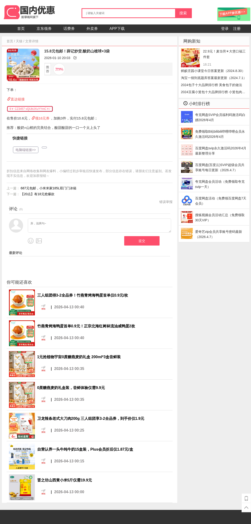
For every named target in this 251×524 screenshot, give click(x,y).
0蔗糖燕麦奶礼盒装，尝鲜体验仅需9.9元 (71, 388)
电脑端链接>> (26, 150)
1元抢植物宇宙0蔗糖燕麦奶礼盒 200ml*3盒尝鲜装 (79, 357)
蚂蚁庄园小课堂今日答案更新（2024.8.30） (213, 71)
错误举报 (166, 202)
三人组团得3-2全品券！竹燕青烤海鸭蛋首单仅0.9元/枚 (82, 295)
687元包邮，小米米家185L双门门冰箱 (48, 188)
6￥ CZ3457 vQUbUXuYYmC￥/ (30, 109)
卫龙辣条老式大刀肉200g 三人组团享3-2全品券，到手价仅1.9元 (90, 419)
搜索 (183, 13)
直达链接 (18, 99)
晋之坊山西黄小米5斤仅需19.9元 (64, 480)
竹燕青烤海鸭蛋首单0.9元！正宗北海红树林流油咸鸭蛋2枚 (86, 326)
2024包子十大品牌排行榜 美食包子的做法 (211, 85)
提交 (142, 241)
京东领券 (44, 29)
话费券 (69, 29)
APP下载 (117, 29)
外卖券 (92, 29)
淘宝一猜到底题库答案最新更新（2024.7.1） (214, 78)
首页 (21, 29)
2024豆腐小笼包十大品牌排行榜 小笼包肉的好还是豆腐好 (213, 92)
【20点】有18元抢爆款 (37, 194)
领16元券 (42, 118)
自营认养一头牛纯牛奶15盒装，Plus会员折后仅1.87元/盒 (85, 449)
